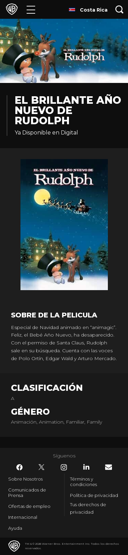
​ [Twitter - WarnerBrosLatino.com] (42, 467)
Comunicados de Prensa (27, 492)
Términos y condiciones (83, 481)
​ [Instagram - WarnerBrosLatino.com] (64, 467)
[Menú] (31, 9)
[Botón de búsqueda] (119, 9)
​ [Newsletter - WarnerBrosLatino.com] (108, 467)
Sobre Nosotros (25, 479)
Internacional (22, 517)
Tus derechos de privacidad (88, 508)
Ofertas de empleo (29, 506)
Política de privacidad (94, 495)
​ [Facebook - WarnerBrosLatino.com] (19, 467)
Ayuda (15, 528)
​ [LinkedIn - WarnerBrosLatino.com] (86, 467)
